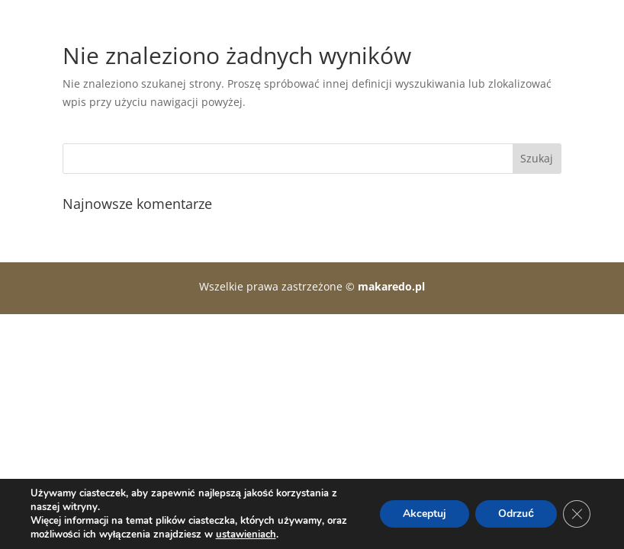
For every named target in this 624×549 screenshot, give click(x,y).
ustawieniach (246, 534)
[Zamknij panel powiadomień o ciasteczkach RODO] (576, 514)
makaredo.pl (391, 286)
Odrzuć (516, 513)
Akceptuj (424, 513)
